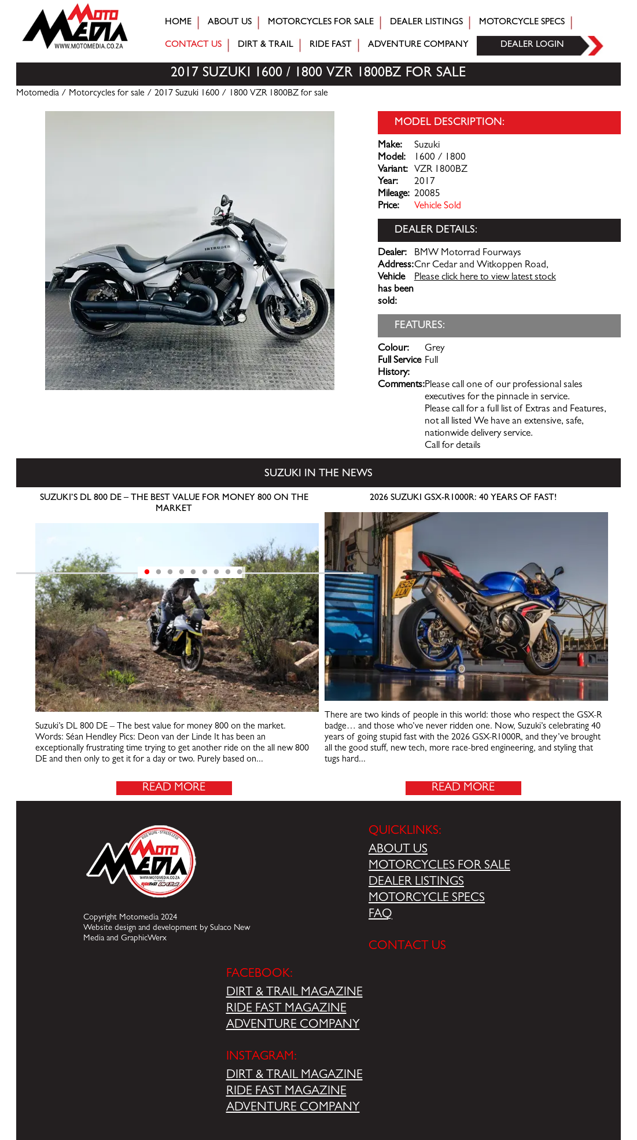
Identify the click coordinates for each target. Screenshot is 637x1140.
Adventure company (418, 45)
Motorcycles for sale (321, 22)
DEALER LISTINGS (416, 882)
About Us (230, 22)
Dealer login (532, 45)
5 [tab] (193, 572)
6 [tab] (205, 572)
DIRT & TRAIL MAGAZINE (294, 993)
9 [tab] (239, 572)
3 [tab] (170, 572)
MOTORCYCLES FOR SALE (439, 866)
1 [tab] (147, 572)
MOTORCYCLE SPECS (427, 898)
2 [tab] (158, 572)
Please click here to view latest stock (485, 278)
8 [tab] (228, 572)
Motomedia (37, 93)
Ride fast (331, 45)
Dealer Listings (426, 22)
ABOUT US (398, 850)
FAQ (380, 915)
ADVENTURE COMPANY (293, 1025)
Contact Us (193, 45)
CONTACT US (407, 946)
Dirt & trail (265, 45)
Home (178, 22)
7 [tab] (216, 572)
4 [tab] (181, 572)
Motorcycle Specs (522, 22)
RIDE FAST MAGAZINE (286, 1009)
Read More (173, 788)
